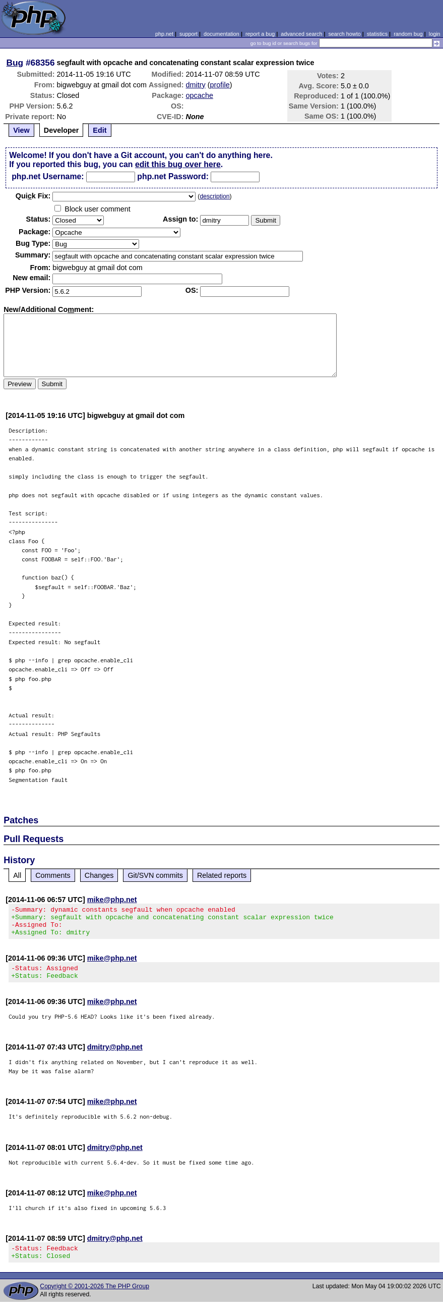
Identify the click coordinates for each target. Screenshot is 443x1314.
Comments (53, 875)
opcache (199, 95)
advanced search (301, 34)
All (17, 875)
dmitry (196, 85)
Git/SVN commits (155, 875)
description (214, 196)
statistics (377, 34)
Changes (99, 875)
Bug (15, 63)
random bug (408, 34)
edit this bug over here (178, 164)
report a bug (260, 34)
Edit (99, 130)
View (21, 130)
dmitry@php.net (115, 1056)
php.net (164, 34)
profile (220, 85)
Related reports (221, 875)
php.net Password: (173, 176)
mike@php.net (112, 900)
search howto (344, 34)
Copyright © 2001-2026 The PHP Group (94, 1298)
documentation (221, 34)
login (434, 34)
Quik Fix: (33, 196)
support (188, 34)
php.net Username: (48, 176)
